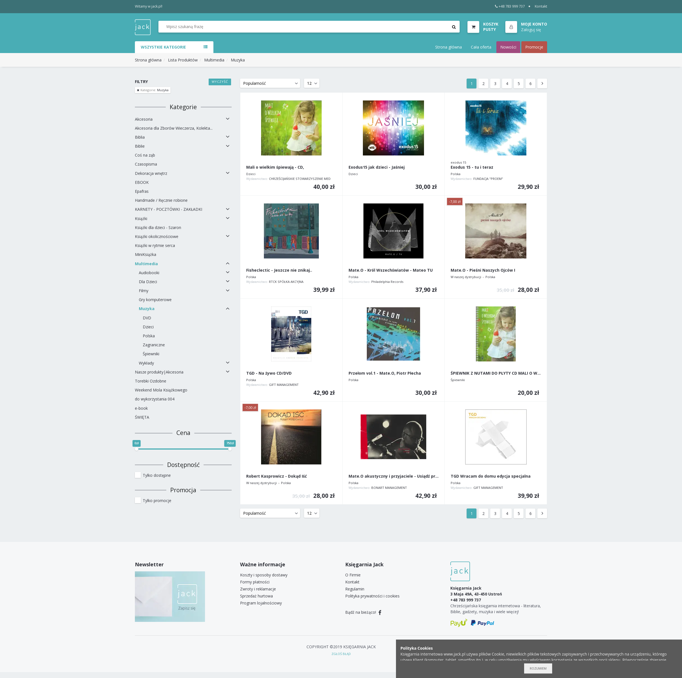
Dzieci (148, 326)
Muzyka (238, 60)
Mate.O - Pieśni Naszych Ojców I (483, 270)
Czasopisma (146, 164)
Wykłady (146, 363)
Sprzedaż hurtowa (256, 596)
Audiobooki (149, 272)
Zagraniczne (154, 344)
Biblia (140, 137)
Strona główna (448, 47)
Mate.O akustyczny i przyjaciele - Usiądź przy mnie (394, 476)
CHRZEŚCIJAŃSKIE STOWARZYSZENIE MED (300, 179)
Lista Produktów (183, 60)
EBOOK (142, 182)
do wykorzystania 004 (154, 399)
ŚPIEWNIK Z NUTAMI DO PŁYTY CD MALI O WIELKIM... (496, 373)
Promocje (534, 47)
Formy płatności (254, 582)
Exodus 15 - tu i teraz (472, 167)
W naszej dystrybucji (466, 277)
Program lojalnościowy (261, 603)
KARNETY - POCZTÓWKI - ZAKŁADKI (168, 209)
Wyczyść (220, 81)
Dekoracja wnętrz (151, 173)
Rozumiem (538, 668)
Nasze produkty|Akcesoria (159, 372)
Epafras (142, 191)
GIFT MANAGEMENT (284, 384)
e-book (141, 408)
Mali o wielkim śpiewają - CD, (275, 167)
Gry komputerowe (155, 299)
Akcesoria (144, 119)
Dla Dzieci (148, 281)
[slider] (136, 449)
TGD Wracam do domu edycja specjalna (491, 476)
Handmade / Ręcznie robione (161, 200)
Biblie (140, 146)
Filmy (143, 290)
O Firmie (353, 575)
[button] (526, 27)
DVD (147, 317)
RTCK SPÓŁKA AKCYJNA (286, 282)
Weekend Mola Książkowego (161, 390)
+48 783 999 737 (510, 6)
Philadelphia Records (387, 282)
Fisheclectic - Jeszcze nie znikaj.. (279, 270)
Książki (141, 218)
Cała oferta (481, 47)
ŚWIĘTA (142, 417)
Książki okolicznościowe (156, 236)
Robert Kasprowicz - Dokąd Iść (276, 476)
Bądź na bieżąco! (363, 612)
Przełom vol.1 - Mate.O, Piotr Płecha (385, 373)
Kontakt (541, 6)
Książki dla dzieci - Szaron (158, 227)
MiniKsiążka (145, 254)
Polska (149, 335)
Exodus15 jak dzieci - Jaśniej (377, 167)
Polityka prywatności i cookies (372, 596)
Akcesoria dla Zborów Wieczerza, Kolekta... (174, 128)
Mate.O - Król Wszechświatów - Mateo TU (391, 270)
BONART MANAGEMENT (389, 487)
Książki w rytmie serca (155, 245)
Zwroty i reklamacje (258, 589)
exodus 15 (458, 162)
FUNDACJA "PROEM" (488, 179)
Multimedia (214, 60)
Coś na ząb (145, 155)
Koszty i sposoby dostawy (263, 575)
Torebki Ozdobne (150, 381)
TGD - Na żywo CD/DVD (269, 373)
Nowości (508, 47)
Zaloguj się (531, 29)
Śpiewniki (151, 353)
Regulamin (354, 589)
